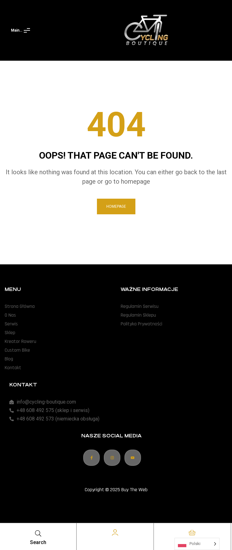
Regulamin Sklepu (138, 315)
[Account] (115, 532)
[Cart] (192, 532)
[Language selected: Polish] (196, 544)
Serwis (11, 324)
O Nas (10, 315)
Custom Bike (17, 350)
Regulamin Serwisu (140, 306)
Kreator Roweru (20, 341)
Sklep (10, 332)
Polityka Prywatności (141, 324)
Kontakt (13, 367)
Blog (9, 359)
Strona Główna (20, 306)
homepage (116, 206)
